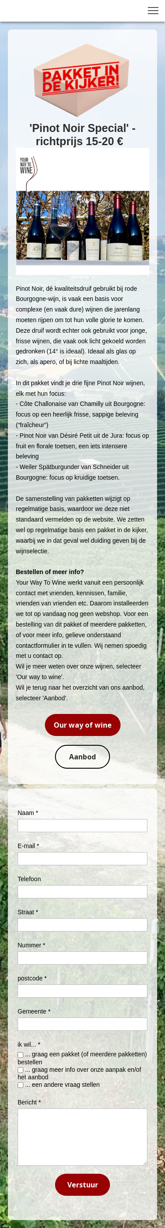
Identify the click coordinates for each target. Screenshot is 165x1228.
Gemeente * (34, 1011)
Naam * (28, 812)
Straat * (28, 912)
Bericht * (29, 1102)
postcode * (32, 978)
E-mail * (28, 845)
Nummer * (31, 945)
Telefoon (29, 879)
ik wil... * (29, 1044)
